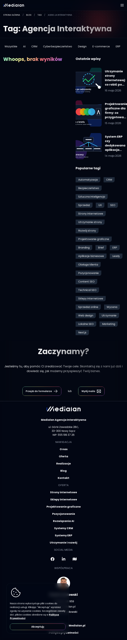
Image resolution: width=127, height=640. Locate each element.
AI (24, 46)
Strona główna (11, 15)
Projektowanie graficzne (64, 507)
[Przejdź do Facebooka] (52, 559)
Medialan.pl (77, 625)
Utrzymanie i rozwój (63, 542)
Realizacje (63, 463)
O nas (63, 449)
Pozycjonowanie (63, 514)
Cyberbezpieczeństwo (57, 46)
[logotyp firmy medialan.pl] (13, 5)
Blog (28, 15)
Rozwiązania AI (63, 521)
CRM (34, 46)
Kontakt (63, 478)
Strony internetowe (63, 492)
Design (82, 46)
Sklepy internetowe (63, 499)
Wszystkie (11, 46)
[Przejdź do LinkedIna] (63, 559)
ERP (118, 46)
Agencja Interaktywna (60, 15)
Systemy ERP (63, 535)
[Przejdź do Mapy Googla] (75, 559)
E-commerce (101, 46)
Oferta (63, 456)
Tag (40, 15)
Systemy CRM (63, 528)
